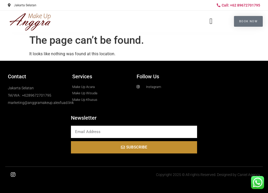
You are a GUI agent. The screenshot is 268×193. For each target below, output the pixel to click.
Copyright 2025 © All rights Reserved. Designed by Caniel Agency (208, 175)
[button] (211, 21)
